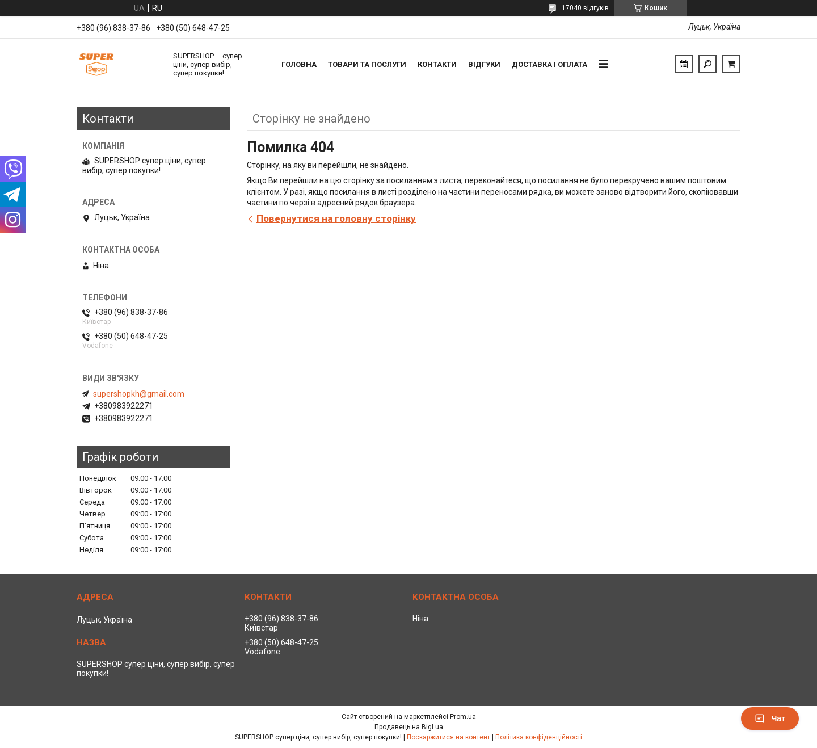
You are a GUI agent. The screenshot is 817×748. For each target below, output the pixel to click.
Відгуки (484, 64)
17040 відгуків (585, 8)
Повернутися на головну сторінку (336, 218)
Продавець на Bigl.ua (408, 727)
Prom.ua (463, 717)
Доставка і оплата (549, 64)
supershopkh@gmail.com (138, 393)
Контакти (437, 64)
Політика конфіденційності (538, 737)
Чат (770, 718)
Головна (299, 64)
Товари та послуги (367, 64)
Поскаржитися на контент (448, 737)
